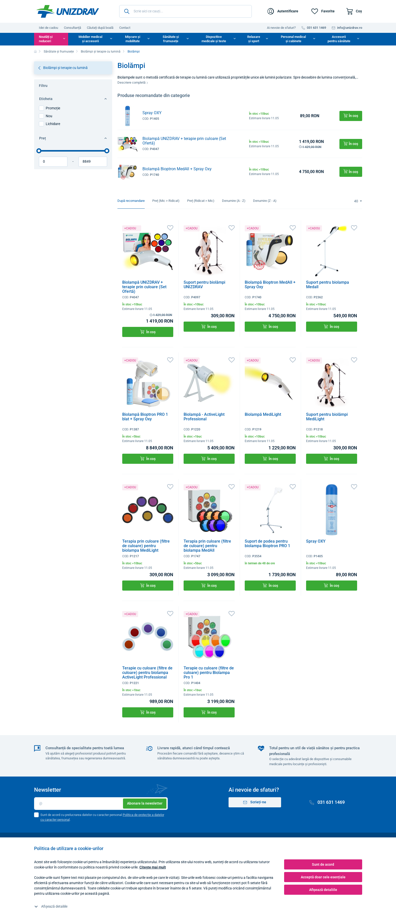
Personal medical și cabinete (293, 39)
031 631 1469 (327, 802)
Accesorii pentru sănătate (339, 39)
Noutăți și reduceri (46, 39)
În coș (148, 332)
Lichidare (53, 124)
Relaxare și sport (253, 39)
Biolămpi (134, 51)
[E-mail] (101, 803)
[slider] (38, 150)
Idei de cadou (48, 28)
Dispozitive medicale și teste (214, 39)
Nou (49, 116)
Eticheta (73, 99)
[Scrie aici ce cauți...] (185, 11)
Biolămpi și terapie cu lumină (100, 51)
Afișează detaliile (50, 906)
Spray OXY (152, 112)
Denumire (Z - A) (265, 201)
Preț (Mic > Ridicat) (166, 201)
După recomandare (131, 201)
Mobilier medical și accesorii (90, 39)
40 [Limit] (356, 201)
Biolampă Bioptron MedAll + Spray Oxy (177, 168)
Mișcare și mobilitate (132, 39)
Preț (73, 138)
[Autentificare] (283, 11)
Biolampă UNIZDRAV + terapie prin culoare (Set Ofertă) (184, 141)
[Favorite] (323, 11)
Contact (124, 28)
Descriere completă (132, 82)
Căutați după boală (100, 28)
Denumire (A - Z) (233, 201)
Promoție (53, 108)
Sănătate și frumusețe (171, 39)
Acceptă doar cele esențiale (323, 877)
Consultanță (72, 28)
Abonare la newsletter (144, 803)
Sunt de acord (323, 864)
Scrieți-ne (254, 802)
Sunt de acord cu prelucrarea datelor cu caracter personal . (102, 817)
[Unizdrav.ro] (67, 11)
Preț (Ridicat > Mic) (200, 201)
